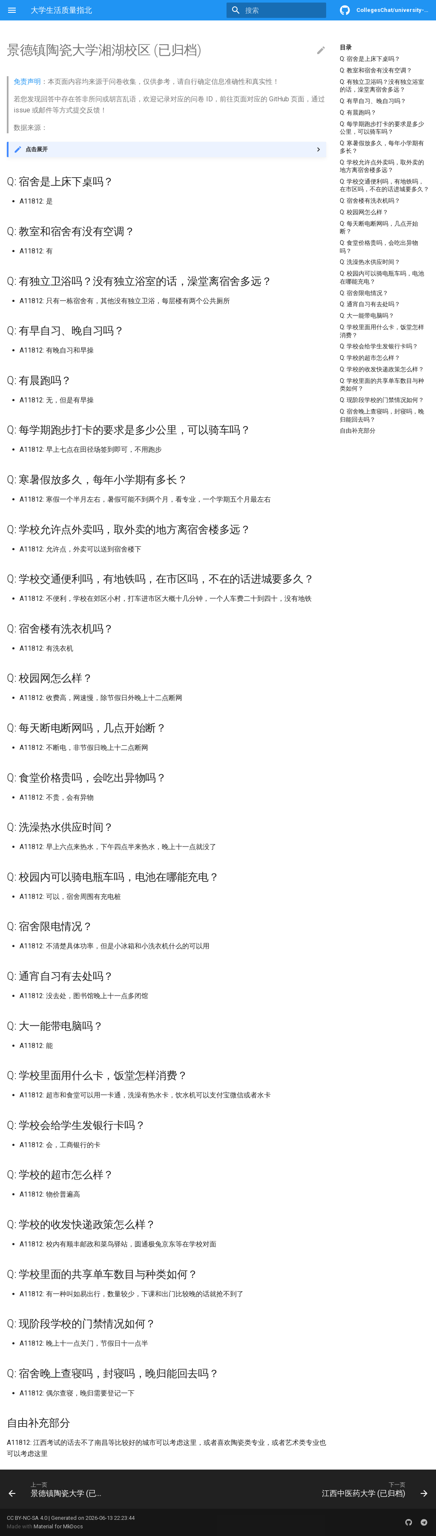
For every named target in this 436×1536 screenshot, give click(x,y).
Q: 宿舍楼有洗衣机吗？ (370, 200)
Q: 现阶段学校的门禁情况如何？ (382, 399)
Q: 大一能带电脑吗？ (367, 315)
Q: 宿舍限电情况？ (364, 293)
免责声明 (27, 82)
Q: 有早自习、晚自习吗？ (373, 101)
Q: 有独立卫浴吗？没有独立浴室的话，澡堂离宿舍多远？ (382, 85)
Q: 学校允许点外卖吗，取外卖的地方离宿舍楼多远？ (382, 166)
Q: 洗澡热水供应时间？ (370, 261)
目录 (346, 47)
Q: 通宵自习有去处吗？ (370, 304)
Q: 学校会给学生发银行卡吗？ (379, 346)
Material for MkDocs (58, 1526)
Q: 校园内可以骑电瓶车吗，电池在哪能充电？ (382, 277)
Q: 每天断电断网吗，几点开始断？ (379, 227)
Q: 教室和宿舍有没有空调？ (376, 70)
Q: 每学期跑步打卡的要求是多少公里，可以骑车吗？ (382, 128)
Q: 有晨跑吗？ (358, 112)
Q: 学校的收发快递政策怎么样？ (382, 369)
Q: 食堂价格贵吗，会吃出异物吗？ (379, 246)
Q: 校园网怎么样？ (364, 212)
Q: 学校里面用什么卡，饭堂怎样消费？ (382, 331)
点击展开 (37, 149)
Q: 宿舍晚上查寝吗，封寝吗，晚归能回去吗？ (382, 415)
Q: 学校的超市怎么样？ (370, 357)
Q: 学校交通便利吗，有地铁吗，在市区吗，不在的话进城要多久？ (384, 185)
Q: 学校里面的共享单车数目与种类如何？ (382, 384)
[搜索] (276, 10)
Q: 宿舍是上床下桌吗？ (370, 58)
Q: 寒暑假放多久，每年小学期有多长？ (382, 147)
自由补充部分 (358, 430)
